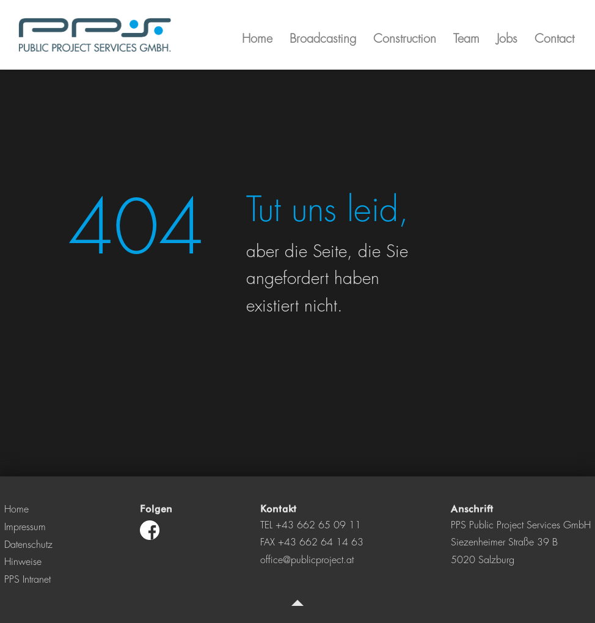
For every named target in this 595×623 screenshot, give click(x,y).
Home (16, 509)
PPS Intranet (27, 580)
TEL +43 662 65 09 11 (310, 525)
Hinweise (23, 562)
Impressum (25, 527)
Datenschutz (28, 545)
